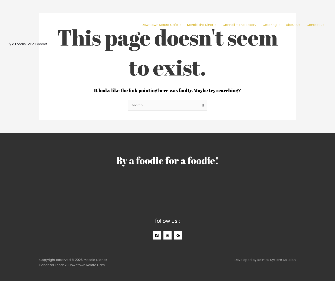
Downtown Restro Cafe (159, 24)
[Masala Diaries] (26, 22)
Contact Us (315, 24)
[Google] (178, 235)
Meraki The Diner (200, 24)
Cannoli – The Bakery (239, 24)
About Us (293, 24)
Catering (270, 24)
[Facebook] (157, 235)
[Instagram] (167, 235)
